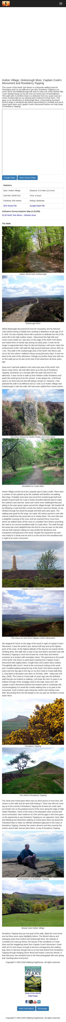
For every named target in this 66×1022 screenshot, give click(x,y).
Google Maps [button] (9, 178)
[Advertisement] (33, 43)
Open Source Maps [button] (27, 178)
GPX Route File (10, 206)
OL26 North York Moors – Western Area (19, 215)
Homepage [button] (42, 1008)
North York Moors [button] (26, 1008)
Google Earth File (37, 206)
